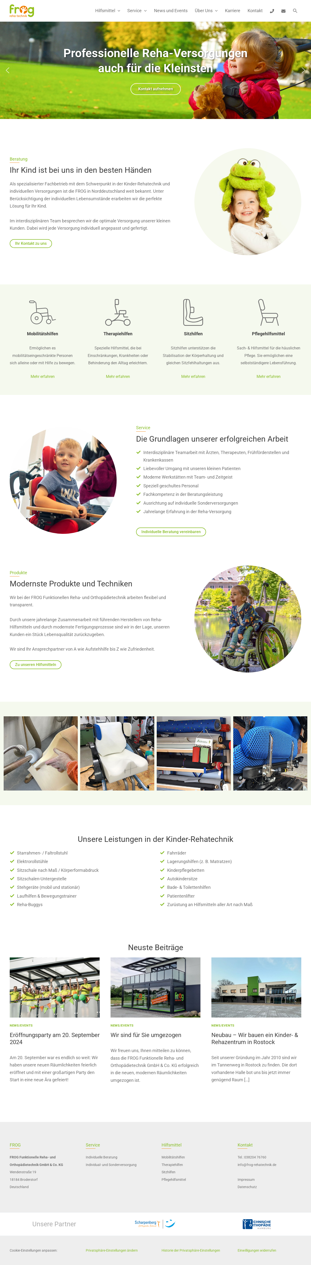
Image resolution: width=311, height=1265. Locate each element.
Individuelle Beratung (101, 1157)
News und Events (171, 10)
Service (137, 10)
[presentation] (55, 987)
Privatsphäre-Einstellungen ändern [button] (112, 1250)
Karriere (232, 10)
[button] (117, 10)
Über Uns (206, 10)
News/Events (21, 1025)
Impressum (246, 1180)
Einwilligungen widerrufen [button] (257, 1250)
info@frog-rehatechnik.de (257, 1165)
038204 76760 (255, 1157)
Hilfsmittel (107, 10)
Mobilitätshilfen (42, 333)
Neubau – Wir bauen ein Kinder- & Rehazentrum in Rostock (254, 1039)
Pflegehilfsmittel (268, 333)
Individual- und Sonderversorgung (111, 1165)
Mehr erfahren (43, 376)
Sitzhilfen (193, 333)
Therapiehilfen (118, 333)
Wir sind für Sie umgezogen (146, 1035)
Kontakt (255, 10)
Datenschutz (247, 1187)
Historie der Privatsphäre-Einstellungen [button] (191, 1250)
